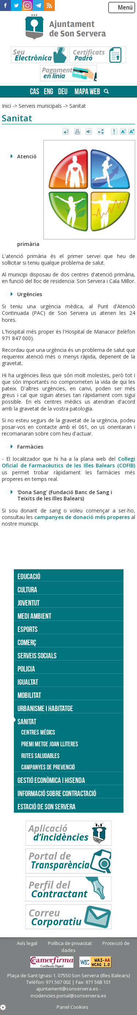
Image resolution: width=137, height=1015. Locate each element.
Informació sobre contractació (57, 793)
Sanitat (77, 105)
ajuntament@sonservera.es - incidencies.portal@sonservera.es (68, 992)
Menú (125, 7)
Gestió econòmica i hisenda (51, 780)
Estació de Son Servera (47, 806)
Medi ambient (34, 616)
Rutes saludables (40, 756)
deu (63, 91)
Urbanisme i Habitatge (45, 708)
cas (34, 91)
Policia (26, 669)
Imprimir (78, 132)
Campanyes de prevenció (48, 767)
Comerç (27, 642)
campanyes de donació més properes (82, 517)
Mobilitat (29, 695)
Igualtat (28, 682)
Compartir (101, 132)
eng (48, 91)
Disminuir (123, 132)
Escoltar (89, 132)
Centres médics (38, 732)
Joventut (28, 603)
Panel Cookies (72, 1007)
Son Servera (68, 27)
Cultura (27, 589)
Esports (28, 629)
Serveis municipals (40, 105)
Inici (6, 105)
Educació (29, 576)
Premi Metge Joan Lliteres (49, 744)
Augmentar (131, 132)
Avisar (114, 132)
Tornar (66, 132)
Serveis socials (37, 655)
